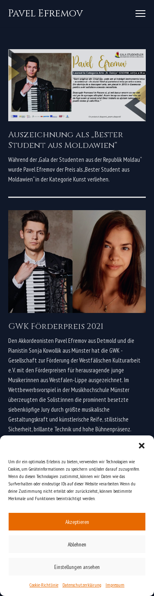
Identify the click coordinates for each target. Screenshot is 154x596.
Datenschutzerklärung (81, 585)
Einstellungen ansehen (77, 567)
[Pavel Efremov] (45, 13)
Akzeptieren (77, 522)
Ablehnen (77, 544)
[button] (142, 446)
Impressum (115, 585)
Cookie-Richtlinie (44, 585)
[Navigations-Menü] (140, 13)
